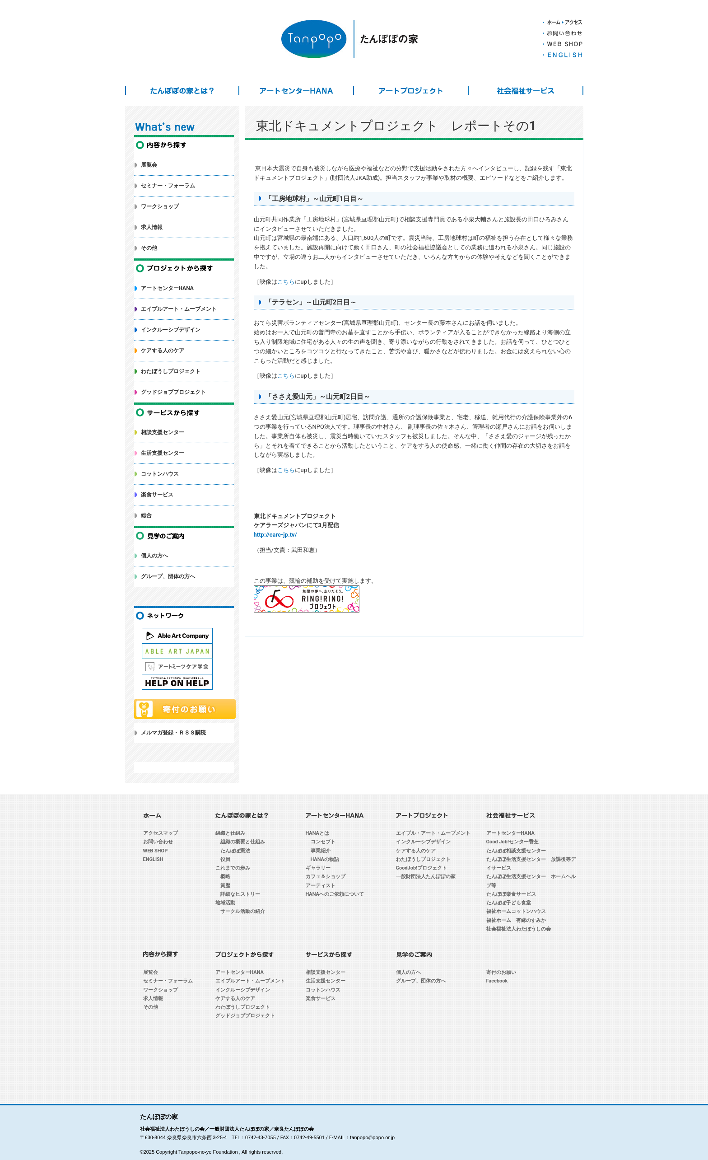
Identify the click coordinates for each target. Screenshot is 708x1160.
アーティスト (320, 886)
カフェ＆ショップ (325, 876)
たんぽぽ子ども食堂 (508, 903)
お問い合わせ (158, 842)
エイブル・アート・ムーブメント (433, 833)
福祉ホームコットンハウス (516, 911)
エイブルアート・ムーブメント (179, 309)
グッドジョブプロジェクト (173, 392)
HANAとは (318, 833)
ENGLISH (153, 859)
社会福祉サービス (525, 90)
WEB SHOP (155, 851)
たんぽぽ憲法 (235, 851)
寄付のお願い (501, 972)
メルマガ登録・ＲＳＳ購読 (173, 733)
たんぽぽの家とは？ (182, 90)
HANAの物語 (325, 859)
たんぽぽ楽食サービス (511, 894)
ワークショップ (160, 206)
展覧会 (149, 165)
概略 (225, 876)
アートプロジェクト (411, 90)
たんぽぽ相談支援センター (516, 851)
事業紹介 (321, 851)
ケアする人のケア (162, 350)
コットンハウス (160, 474)
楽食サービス (157, 494)
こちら (286, 281)
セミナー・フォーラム (168, 185)
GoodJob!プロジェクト (421, 868)
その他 (149, 248)
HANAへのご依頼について (335, 894)
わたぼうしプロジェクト (170, 371)
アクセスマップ (160, 833)
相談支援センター (162, 432)
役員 (225, 859)
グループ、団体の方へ (168, 576)
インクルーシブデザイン (170, 330)
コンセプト (323, 842)
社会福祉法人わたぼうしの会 (518, 929)
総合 (146, 515)
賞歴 (225, 886)
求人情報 (152, 227)
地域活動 (225, 903)
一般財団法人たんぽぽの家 (426, 876)
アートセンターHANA (296, 90)
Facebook (497, 981)
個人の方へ (154, 555)
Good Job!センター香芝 (512, 842)
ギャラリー (318, 868)
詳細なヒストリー (240, 894)
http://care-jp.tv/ (275, 534)
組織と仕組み (230, 833)
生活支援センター (162, 453)
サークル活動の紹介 (242, 911)
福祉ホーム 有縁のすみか (516, 920)
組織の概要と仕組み (242, 842)
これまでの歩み (232, 868)
